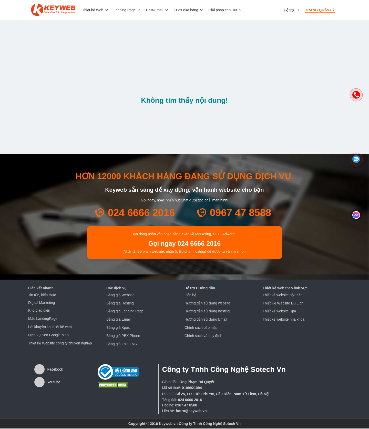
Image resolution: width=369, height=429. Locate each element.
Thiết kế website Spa (279, 312)
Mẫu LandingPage (42, 319)
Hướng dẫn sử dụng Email (205, 320)
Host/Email (159, 10)
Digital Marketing (41, 303)
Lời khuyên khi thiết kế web (50, 327)
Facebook (48, 370)
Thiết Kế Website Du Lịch (283, 303)
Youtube (47, 382)
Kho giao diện (39, 311)
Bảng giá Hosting (120, 303)
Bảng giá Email (118, 320)
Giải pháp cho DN (227, 10)
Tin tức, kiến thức (42, 295)
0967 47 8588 (240, 213)
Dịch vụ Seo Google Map (48, 335)
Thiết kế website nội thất (282, 295)
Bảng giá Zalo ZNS (121, 344)
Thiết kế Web (97, 10)
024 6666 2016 (141, 213)
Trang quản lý (320, 10)
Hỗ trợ (289, 10)
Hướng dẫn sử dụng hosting (207, 312)
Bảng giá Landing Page (125, 312)
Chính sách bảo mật (200, 328)
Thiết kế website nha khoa (283, 320)
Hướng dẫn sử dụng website (207, 303)
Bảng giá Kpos (118, 328)
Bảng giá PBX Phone (123, 336)
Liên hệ (190, 295)
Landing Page (128, 10)
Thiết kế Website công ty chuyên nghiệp (60, 343)
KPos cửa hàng (190, 10)
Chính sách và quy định (203, 336)
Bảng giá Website (120, 295)
